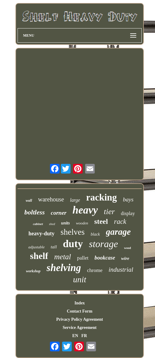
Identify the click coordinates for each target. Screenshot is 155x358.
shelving (64, 267)
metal (62, 257)
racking (101, 197)
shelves (72, 232)
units (65, 223)
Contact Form (79, 311)
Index (79, 303)
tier (109, 211)
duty (73, 243)
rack (120, 221)
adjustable (36, 247)
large (75, 200)
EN (75, 335)
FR (84, 335)
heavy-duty (41, 233)
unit (79, 279)
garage (118, 232)
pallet (83, 258)
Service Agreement (80, 327)
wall (29, 200)
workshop (33, 271)
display (128, 213)
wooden (82, 223)
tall (54, 246)
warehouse (51, 199)
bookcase (104, 258)
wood (127, 248)
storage (103, 243)
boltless (35, 212)
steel (101, 221)
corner (59, 213)
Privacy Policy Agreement (79, 319)
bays (128, 199)
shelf (39, 256)
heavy (85, 210)
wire (125, 258)
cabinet (38, 224)
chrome (95, 270)
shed (52, 224)
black (95, 234)
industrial (121, 269)
